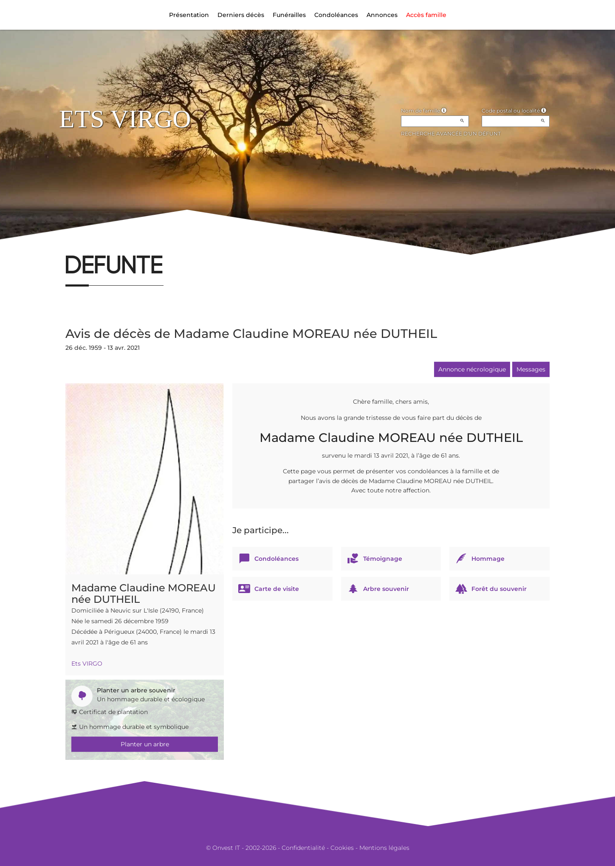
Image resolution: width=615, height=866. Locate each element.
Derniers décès (240, 15)
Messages (530, 369)
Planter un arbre (145, 744)
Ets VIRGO (86, 663)
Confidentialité (303, 848)
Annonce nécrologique (472, 369)
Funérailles (289, 15)
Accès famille (426, 15)
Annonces (382, 15)
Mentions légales (384, 848)
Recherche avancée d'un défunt (451, 133)
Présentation (189, 15)
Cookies (342, 848)
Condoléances (336, 15)
